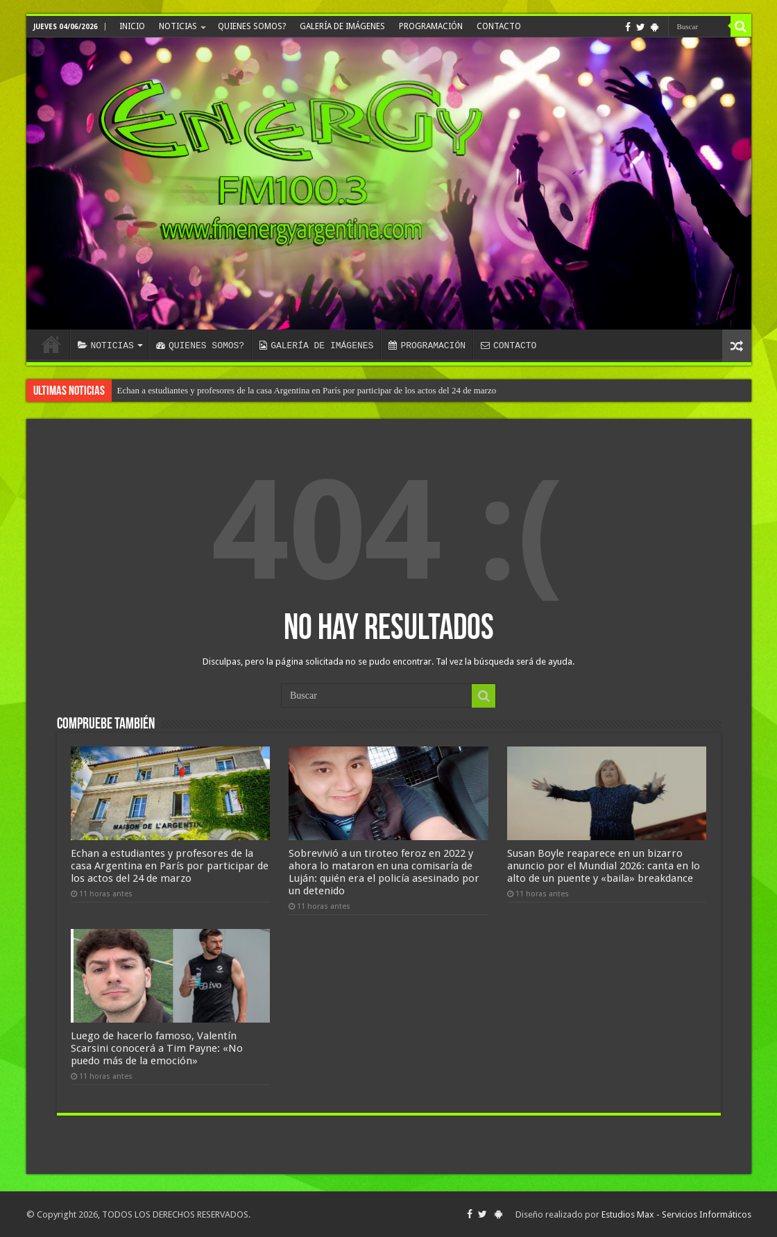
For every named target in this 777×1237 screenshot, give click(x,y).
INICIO (132, 26)
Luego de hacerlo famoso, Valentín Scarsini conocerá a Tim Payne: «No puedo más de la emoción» (157, 1048)
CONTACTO (499, 26)
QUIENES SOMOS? (252, 26)
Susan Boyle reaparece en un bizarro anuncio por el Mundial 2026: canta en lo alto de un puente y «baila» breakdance (603, 866)
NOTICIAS (178, 26)
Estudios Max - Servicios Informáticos (676, 1214)
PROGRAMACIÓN (431, 26)
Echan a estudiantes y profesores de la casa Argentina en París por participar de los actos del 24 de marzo (307, 390)
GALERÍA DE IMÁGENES (342, 26)
